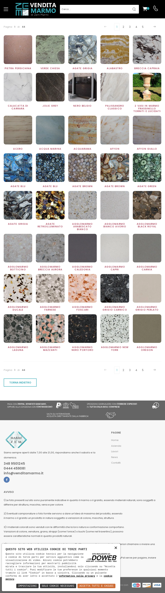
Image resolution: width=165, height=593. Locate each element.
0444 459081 (14, 468)
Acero (18, 149)
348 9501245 (14, 463)
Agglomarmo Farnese (50, 308)
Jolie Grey (50, 106)
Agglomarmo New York (115, 348)
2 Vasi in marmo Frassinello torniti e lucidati (147, 108)
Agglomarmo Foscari (82, 308)
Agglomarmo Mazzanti (50, 348)
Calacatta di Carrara (18, 107)
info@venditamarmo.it (23, 473)
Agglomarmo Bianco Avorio (114, 225)
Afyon (114, 149)
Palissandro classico (114, 107)
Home (115, 440)
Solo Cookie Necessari (58, 586)
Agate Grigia (18, 224)
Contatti (116, 462)
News (114, 457)
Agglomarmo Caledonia (82, 268)
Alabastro (115, 68)
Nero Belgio (82, 106)
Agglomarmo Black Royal (147, 225)
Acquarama (83, 149)
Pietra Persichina (18, 68)
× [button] (115, 548)
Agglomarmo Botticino (18, 268)
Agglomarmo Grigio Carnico (114, 308)
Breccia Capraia (147, 68)
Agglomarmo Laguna (18, 348)
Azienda (116, 446)
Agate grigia (82, 68)
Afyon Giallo (147, 149)
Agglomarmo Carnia (147, 268)
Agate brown (82, 186)
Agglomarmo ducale (18, 308)
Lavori (114, 451)
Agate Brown (115, 186)
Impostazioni (27, 586)
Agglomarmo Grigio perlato (147, 308)
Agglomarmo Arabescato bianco (82, 226)
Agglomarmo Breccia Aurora (50, 268)
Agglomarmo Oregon (147, 348)
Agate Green (146, 186)
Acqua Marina (50, 149)
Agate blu (18, 186)
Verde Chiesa (50, 68)
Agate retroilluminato (50, 225)
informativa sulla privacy (77, 576)
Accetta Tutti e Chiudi (96, 586)
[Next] (154, 27)
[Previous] (106, 27)
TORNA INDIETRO (20, 382)
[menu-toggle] (6, 9)
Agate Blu (50, 186)
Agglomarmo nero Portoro (82, 348)
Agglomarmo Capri (115, 268)
